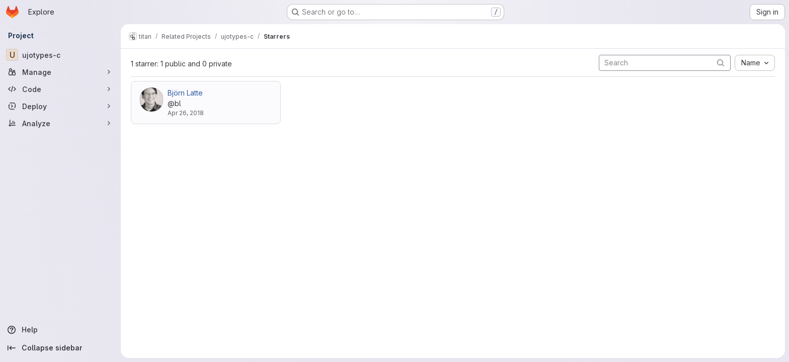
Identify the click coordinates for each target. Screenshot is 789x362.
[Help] (60, 330)
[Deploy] (60, 106)
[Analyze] (60, 123)
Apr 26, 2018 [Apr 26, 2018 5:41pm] (186, 113)
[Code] (60, 89)
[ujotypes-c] (60, 55)
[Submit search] (721, 62)
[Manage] (60, 72)
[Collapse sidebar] (60, 348)
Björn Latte (185, 92)
